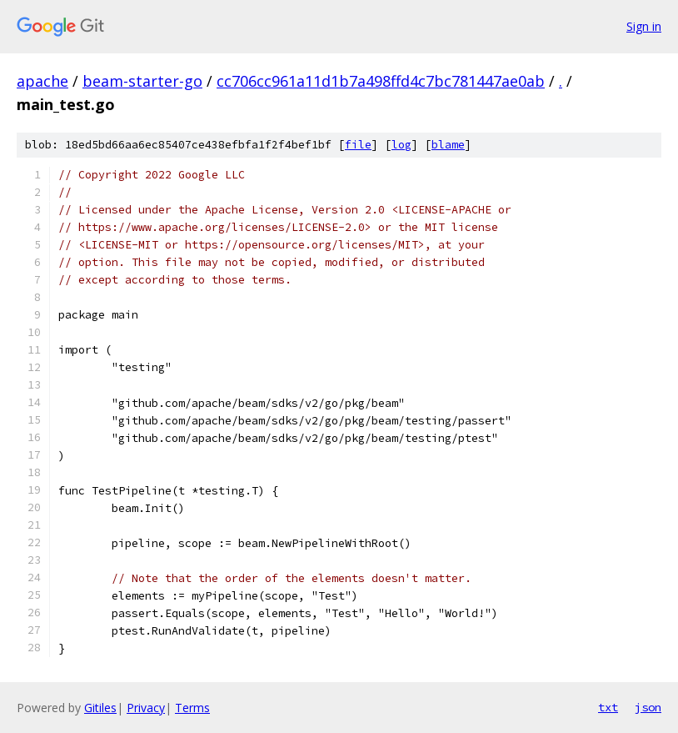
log (401, 145)
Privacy (146, 707)
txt (608, 707)
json (648, 707)
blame (448, 145)
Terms (192, 707)
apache (42, 81)
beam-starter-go (142, 81)
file (358, 145)
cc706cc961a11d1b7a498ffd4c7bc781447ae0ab (381, 81)
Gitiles (100, 707)
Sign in (643, 26)
